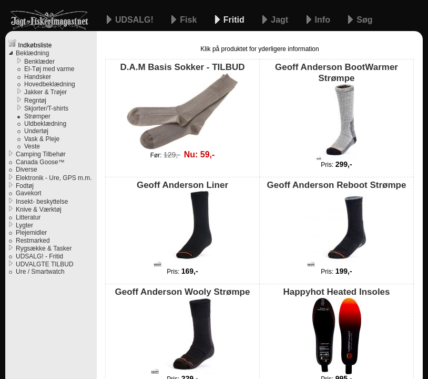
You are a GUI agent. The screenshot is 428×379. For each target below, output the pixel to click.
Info (324, 19)
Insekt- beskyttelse (42, 201)
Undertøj (36, 131)
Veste (32, 146)
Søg (364, 19)
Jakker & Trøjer (45, 92)
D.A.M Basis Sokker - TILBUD (182, 105)
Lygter (24, 225)
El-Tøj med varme (49, 69)
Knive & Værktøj (39, 209)
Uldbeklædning (45, 123)
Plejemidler (31, 232)
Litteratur (28, 217)
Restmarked (33, 240)
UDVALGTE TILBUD (45, 264)
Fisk (189, 19)
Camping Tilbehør (41, 154)
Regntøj (35, 100)
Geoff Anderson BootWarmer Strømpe (336, 111)
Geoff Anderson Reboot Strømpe (336, 223)
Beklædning (32, 53)
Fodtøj (25, 186)
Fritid (235, 19)
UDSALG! (135, 19)
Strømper (37, 116)
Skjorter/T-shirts (46, 108)
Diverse (26, 169)
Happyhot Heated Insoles (336, 330)
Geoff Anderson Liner (182, 223)
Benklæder (39, 61)
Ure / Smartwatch (40, 271)
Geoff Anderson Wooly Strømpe (182, 330)
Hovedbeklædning (49, 84)
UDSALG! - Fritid (39, 256)
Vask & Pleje (41, 139)
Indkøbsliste (30, 44)
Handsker (37, 77)
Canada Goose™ (40, 162)
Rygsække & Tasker (44, 248)
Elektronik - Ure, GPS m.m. (54, 178)
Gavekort (29, 193)
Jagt (280, 19)
